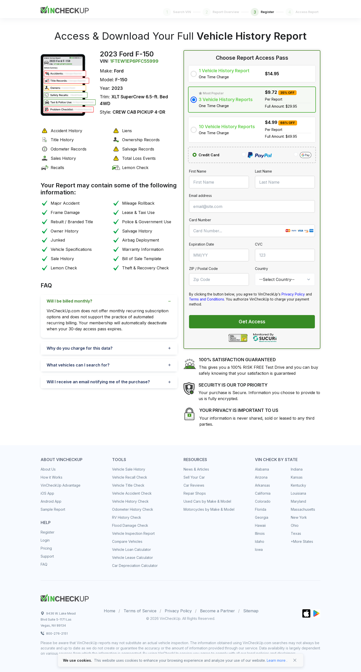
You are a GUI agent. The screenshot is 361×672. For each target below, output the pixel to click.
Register (47, 532)
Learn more (276, 660)
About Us (48, 469)
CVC (258, 244)
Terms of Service (140, 610)
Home (109, 610)
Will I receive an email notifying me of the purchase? (98, 381)
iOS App (47, 493)
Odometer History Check (132, 509)
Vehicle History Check (130, 501)
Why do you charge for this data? (80, 348)
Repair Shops (195, 493)
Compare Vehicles (127, 541)
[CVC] (285, 255)
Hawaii (260, 525)
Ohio (295, 525)
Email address (200, 195)
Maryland (298, 501)
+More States (302, 541)
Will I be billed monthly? (69, 301)
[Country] (285, 279)
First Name (197, 171)
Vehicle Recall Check (129, 477)
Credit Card (209, 155)
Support (47, 556)
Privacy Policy (293, 294)
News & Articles (196, 469)
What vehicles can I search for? (78, 364)
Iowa (259, 549)
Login (45, 540)
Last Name (263, 171)
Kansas (297, 477)
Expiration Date (201, 244)
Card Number (200, 220)
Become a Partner (217, 610)
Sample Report (53, 509)
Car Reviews (194, 485)
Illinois (260, 533)
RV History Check (126, 517)
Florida (260, 509)
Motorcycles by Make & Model (209, 509)
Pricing (46, 548)
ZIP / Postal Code (203, 268)
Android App (51, 501)
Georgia (261, 517)
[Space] (65, 597)
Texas (296, 533)
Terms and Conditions (206, 299)
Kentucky (298, 485)
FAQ (44, 564)
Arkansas (262, 485)
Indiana (297, 469)
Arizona (261, 477)
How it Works (51, 477)
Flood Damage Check (130, 525)
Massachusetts (303, 509)
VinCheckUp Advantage (60, 485)
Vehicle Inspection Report (133, 533)
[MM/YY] (219, 255)
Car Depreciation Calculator (135, 565)
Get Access (252, 322)
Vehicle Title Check (128, 485)
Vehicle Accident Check (132, 493)
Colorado (262, 501)
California (262, 493)
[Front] (65, 9)
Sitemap (250, 610)
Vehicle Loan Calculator (131, 549)
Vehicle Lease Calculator (132, 557)
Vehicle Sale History (128, 469)
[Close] (294, 660)
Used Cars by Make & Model (207, 501)
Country (261, 268)
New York (299, 517)
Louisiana (298, 493)
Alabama (262, 469)
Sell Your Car (194, 477)
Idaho (259, 541)
